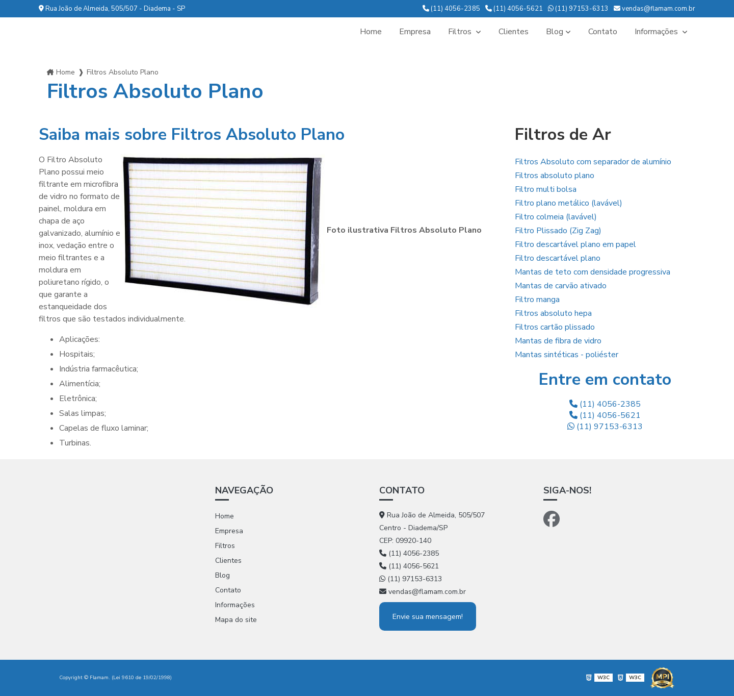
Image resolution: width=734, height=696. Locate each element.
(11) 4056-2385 (451, 8)
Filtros (461, 31)
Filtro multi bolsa (545, 189)
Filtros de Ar (563, 134)
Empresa (415, 31)
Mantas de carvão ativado (561, 285)
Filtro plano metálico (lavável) (568, 203)
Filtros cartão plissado (555, 327)
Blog (554, 31)
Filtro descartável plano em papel (575, 244)
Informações (657, 31)
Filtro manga (537, 299)
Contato (602, 31)
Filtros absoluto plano (554, 175)
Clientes (514, 31)
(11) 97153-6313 (578, 8)
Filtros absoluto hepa (553, 313)
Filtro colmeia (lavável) (556, 216)
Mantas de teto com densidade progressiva (592, 272)
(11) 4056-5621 (514, 8)
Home (371, 31)
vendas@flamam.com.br (654, 8)
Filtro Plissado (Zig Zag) (558, 230)
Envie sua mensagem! (427, 616)
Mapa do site (236, 620)
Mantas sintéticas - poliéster (566, 354)
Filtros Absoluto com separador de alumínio (593, 161)
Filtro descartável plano (557, 258)
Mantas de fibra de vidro (558, 340)
